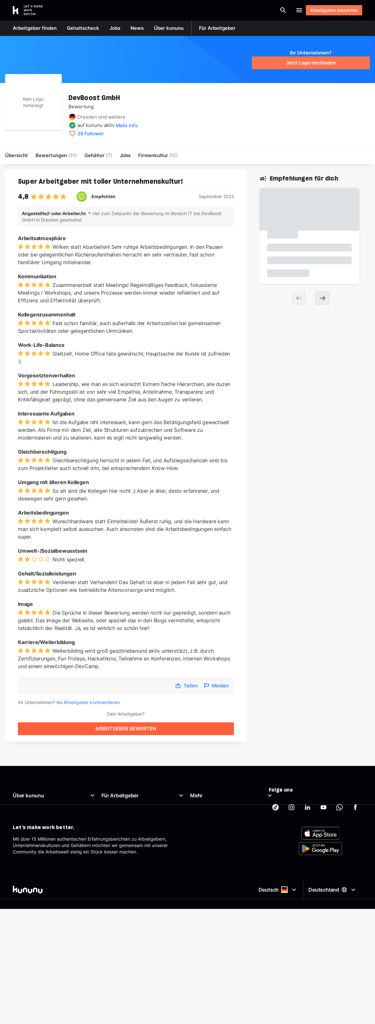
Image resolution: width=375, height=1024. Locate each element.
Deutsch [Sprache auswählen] (277, 916)
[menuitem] (158, 155)
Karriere (21, 809)
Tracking (199, 840)
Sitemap (198, 825)
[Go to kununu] (31, 10)
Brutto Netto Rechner (212, 786)
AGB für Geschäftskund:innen (132, 832)
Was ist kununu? (29, 779)
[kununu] (99, 916)
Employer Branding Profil (127, 809)
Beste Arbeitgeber (209, 794)
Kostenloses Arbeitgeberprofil (132, 802)
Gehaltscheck (204, 779)
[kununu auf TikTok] (275, 781)
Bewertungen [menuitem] (56, 155)
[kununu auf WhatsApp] (339, 781)
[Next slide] (322, 298)
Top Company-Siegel (123, 786)
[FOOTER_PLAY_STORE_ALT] (320, 879)
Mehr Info (127, 125)
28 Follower (90, 134)
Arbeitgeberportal (120, 779)
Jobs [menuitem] (125, 155)
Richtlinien (23, 817)
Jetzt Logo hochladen (311, 63)
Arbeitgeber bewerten (331, 10)
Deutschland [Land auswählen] (332, 916)
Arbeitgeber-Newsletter (126, 825)
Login (280, 10)
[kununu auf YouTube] (323, 781)
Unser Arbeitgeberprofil (37, 786)
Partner (197, 832)
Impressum (201, 809)
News (19, 794)
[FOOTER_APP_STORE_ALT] (320, 864)
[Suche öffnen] (180, 10)
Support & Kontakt (32, 825)
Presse (20, 802)
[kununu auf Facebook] (355, 781)
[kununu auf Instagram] (291, 781)
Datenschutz (203, 817)
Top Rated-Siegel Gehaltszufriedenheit (141, 794)
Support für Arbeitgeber (126, 817)
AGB (194, 802)
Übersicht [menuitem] (16, 155)
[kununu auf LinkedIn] (307, 781)
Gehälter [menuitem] (98, 155)
